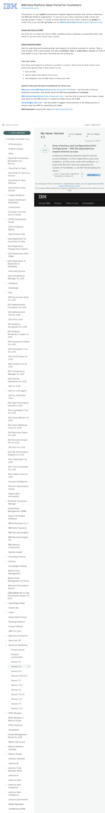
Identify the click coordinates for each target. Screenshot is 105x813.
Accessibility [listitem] (88, 203)
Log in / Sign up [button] (92, 125)
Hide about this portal (30, 8)
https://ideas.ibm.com (92, 22)
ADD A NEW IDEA (17, 133)
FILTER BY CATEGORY (14, 139)
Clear (27, 139)
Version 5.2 (69, 176)
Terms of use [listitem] (72, 203)
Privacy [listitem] (58, 203)
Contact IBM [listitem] (44, 203)
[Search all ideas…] (18, 124)
